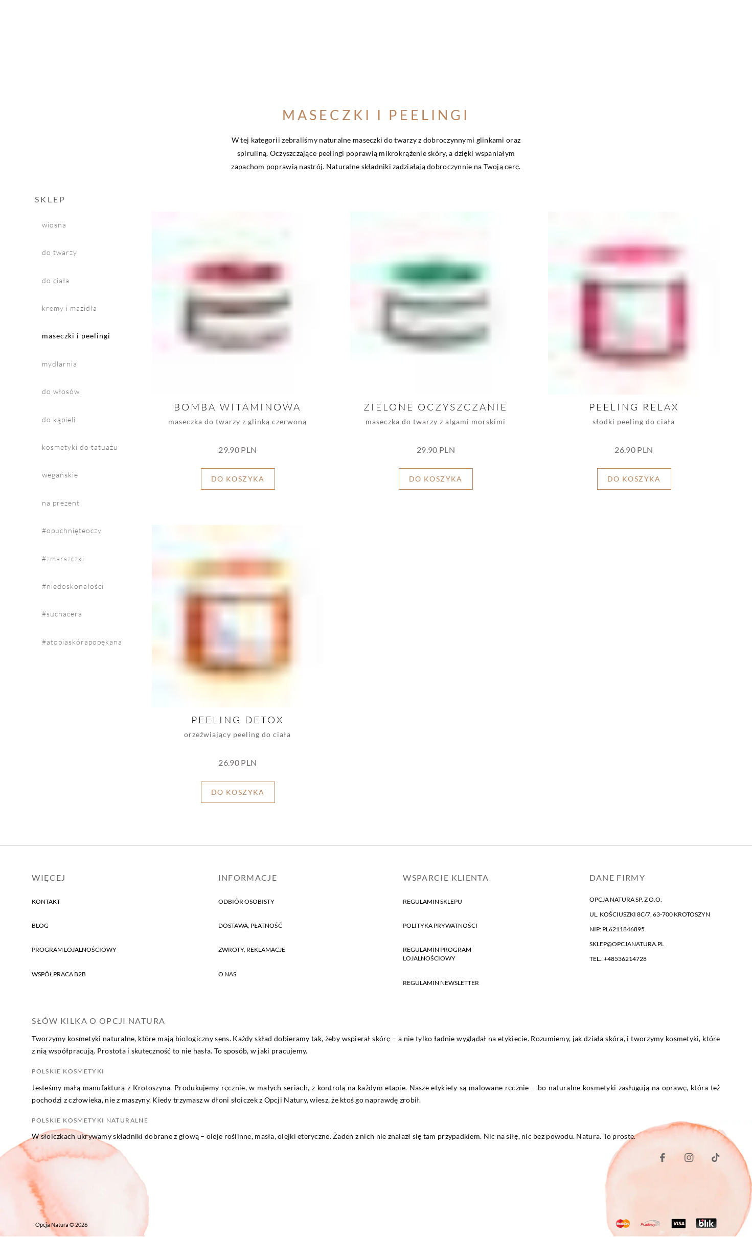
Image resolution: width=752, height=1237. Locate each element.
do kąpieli (59, 419)
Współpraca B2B (59, 974)
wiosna (54, 224)
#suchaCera (62, 614)
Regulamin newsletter (441, 982)
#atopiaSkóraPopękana (82, 641)
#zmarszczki (63, 558)
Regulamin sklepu (432, 901)
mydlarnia (59, 363)
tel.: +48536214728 (618, 958)
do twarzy (59, 252)
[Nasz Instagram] (689, 1160)
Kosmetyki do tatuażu (80, 447)
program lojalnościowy (74, 950)
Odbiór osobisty (246, 901)
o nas (227, 974)
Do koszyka (238, 479)
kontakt (46, 901)
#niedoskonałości (73, 586)
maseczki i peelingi (76, 336)
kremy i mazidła (69, 308)
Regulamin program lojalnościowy (437, 954)
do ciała (56, 280)
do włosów (61, 391)
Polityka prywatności (440, 925)
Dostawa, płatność (250, 925)
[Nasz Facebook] (662, 1160)
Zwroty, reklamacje (251, 950)
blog (40, 925)
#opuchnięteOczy (72, 530)
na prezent (61, 502)
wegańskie (60, 475)
